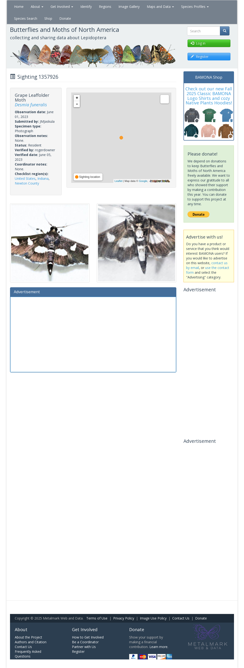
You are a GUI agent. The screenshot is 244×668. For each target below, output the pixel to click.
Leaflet (118, 181)
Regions (105, 6)
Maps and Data (160, 6)
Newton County (27, 183)
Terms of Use (96, 618)
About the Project (28, 637)
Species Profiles (195, 6)
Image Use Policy (153, 618)
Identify (86, 6)
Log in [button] (198, 43)
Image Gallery (129, 6)
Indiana (43, 178)
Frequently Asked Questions (28, 653)
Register (78, 651)
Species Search (25, 18)
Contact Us (180, 618)
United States (25, 178)
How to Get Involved (88, 637)
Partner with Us (84, 646)
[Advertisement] (93, 334)
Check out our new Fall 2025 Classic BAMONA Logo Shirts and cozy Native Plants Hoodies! (208, 96)
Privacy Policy (123, 618)
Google (143, 181)
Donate (65, 18)
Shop (48, 18)
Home (19, 6)
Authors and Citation (30, 642)
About (37, 6)
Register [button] (199, 56)
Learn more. (158, 646)
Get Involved (62, 6)
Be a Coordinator (85, 642)
